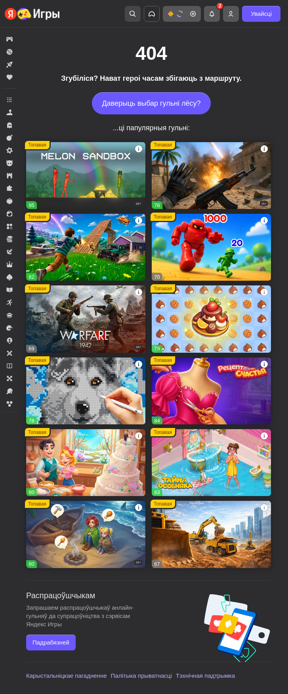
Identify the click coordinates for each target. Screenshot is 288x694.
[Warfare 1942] (85, 318)
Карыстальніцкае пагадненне (66, 675)
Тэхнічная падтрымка (205, 675)
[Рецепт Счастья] (211, 390)
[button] (182, 14)
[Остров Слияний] (85, 534)
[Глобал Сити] (211, 534)
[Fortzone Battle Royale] (85, 247)
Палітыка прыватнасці (141, 675)
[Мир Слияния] (211, 318)
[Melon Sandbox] (85, 175)
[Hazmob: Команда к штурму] (211, 175)
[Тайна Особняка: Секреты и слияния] (211, 462)
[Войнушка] (211, 247)
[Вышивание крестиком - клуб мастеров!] (85, 390)
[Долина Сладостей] (85, 462)
